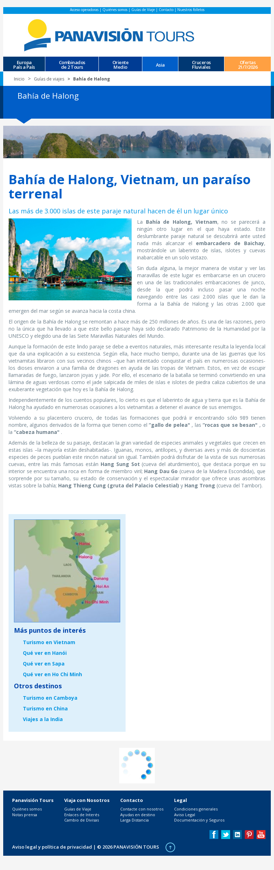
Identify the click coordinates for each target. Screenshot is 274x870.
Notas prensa (24, 814)
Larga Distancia (134, 820)
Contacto (166, 9)
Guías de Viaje (143, 9)
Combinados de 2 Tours (72, 64)
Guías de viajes (49, 79)
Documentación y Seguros (199, 820)
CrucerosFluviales (201, 64)
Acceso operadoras (84, 9)
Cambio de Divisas (81, 820)
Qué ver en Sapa (44, 663)
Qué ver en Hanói (45, 652)
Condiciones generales (196, 809)
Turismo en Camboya (50, 697)
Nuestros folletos (190, 9)
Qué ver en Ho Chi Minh (52, 674)
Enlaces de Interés (81, 814)
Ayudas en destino (137, 814)
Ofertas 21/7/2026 (248, 64)
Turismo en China (45, 708)
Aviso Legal (184, 814)
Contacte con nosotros (141, 809)
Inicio (19, 79)
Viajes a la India (43, 719)
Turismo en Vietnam (49, 642)
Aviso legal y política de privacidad (52, 847)
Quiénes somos (114, 9)
